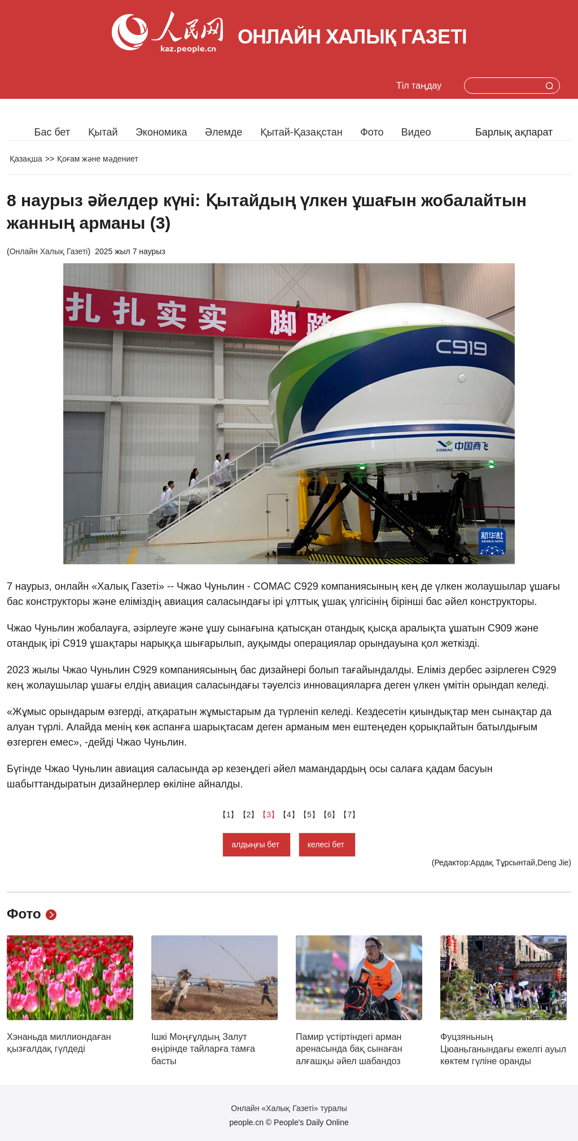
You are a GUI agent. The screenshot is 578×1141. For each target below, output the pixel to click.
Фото (371, 132)
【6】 (329, 814)
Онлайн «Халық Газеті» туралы (289, 1108)
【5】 (309, 814)
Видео (416, 132)
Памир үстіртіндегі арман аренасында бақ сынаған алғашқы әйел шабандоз (349, 1049)
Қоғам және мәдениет (97, 158)
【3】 (269, 814)
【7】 (349, 814)
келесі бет (327, 844)
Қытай (103, 132)
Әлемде (223, 132)
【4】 (289, 814)
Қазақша (26, 158)
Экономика (161, 132)
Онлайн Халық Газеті (49, 251)
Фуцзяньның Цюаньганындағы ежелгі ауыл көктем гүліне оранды (503, 1049)
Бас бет (52, 132)
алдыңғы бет (256, 844)
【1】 (228, 814)
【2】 (249, 814)
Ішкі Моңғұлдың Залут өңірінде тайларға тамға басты (203, 1049)
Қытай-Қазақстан (301, 132)
